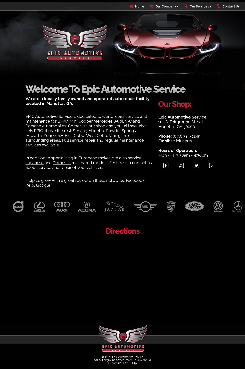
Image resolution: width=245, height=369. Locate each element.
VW (128, 121)
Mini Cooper (81, 121)
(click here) (181, 140)
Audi (118, 121)
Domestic (62, 162)
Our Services (199, 6)
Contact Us (231, 6)
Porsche (33, 125)
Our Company (166, 6)
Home (139, 6)
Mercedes (103, 121)
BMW (63, 121)
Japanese (35, 162)
